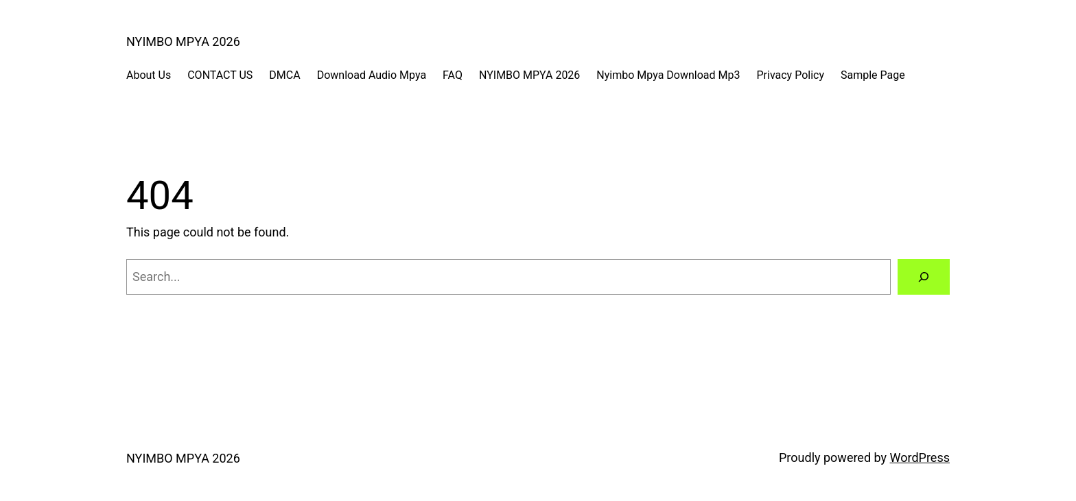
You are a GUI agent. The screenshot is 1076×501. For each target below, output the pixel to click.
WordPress (920, 457)
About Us (148, 75)
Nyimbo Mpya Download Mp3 (668, 75)
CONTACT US (220, 75)
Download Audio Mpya (371, 75)
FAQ (453, 75)
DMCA (284, 75)
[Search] (924, 277)
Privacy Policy (790, 75)
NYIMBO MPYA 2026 (183, 41)
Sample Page (873, 75)
